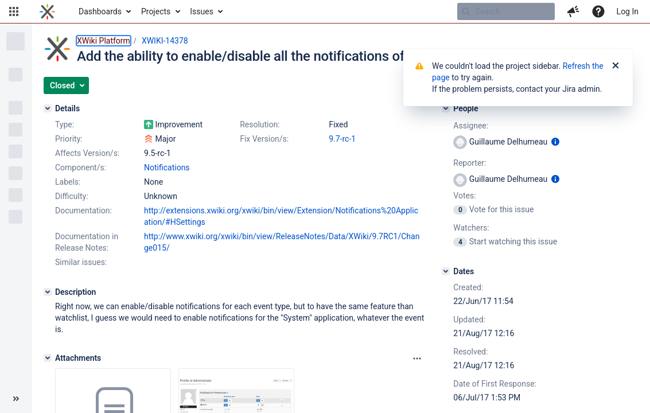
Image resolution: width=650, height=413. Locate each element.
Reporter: (469, 162)
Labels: (67, 181)
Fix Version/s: (264, 138)
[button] (14, 11)
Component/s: (80, 167)
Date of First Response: (494, 383)
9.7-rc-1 (342, 138)
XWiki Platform (103, 40)
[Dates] (446, 271)
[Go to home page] (47, 11)
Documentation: (83, 210)
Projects (155, 11)
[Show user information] (555, 141)
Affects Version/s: (87, 153)
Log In (628, 11)
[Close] (615, 66)
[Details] (48, 108)
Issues (201, 11)
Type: (64, 124)
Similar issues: (81, 262)
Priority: (69, 138)
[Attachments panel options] (417, 358)
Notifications (167, 167)
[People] (446, 108)
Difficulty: (71, 196)
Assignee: (470, 125)
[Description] (48, 292)
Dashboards (100, 11)
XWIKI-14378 (165, 40)
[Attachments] (48, 358)
